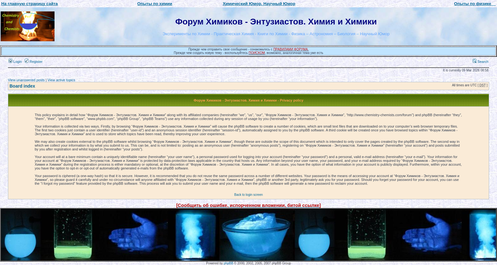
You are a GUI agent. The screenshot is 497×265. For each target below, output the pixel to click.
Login (15, 61)
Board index (22, 86)
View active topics (61, 80)
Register (33, 61)
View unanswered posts (26, 80)
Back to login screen (248, 194)
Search (480, 61)
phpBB (228, 263)
